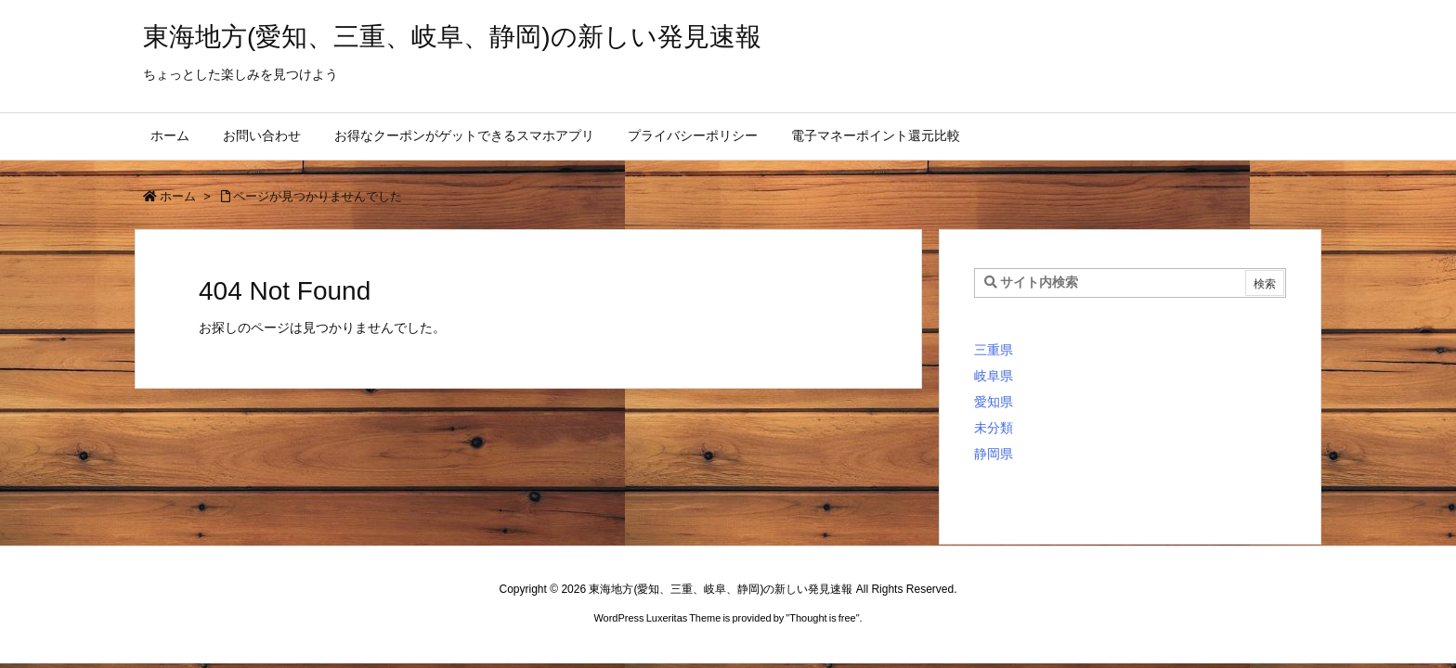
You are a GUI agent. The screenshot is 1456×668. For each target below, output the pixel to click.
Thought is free (822, 617)
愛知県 (993, 401)
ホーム (178, 196)
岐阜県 (993, 375)
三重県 (993, 349)
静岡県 (993, 453)
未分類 (993, 427)
